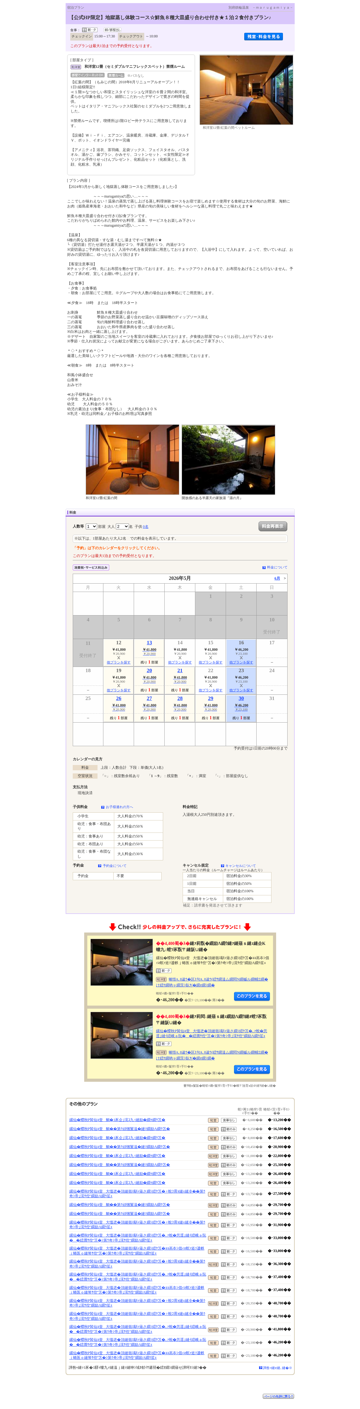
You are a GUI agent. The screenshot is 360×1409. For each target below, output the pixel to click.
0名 (146, 526)
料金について (277, 567)
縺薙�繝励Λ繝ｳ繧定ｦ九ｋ (252, 996)
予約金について (115, 866)
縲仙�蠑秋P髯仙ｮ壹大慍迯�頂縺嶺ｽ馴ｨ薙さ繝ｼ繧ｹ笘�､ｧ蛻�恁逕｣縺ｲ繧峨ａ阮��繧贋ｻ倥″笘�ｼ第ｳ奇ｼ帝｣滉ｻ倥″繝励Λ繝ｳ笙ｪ (211, 1033)
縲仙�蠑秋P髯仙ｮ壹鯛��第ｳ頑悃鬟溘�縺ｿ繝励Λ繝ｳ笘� (119, 1129)
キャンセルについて (240, 866)
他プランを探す (119, 662)
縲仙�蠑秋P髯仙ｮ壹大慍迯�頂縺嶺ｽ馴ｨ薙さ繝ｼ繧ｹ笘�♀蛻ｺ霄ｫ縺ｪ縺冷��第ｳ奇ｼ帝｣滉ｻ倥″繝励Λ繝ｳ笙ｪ (137, 1193)
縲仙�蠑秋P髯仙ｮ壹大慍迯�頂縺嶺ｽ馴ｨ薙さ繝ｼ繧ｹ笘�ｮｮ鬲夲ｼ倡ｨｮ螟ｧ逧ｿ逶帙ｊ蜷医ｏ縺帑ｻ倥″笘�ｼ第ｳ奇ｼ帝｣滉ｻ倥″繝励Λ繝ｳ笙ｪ (137, 1250)
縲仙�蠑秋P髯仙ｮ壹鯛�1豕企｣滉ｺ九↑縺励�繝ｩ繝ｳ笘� (117, 1120)
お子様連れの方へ (119, 807)
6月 (277, 578)
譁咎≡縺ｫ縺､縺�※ (277, 1368)
